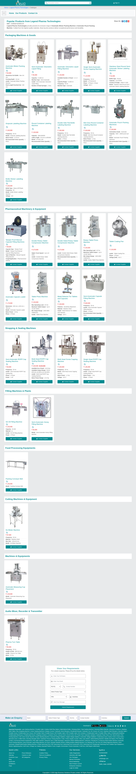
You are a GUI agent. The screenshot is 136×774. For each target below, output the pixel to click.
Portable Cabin (39, 729)
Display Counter (49, 731)
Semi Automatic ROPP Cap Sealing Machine (16, 360)
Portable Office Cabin (105, 733)
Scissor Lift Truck (98, 731)
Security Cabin (122, 731)
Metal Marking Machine (97, 738)
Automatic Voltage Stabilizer (88, 736)
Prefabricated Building (118, 733)
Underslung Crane (102, 736)
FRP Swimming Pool (56, 744)
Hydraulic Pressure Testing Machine (51, 738)
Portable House (13, 733)
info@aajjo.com (103, 758)
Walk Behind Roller (65, 729)
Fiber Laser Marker (84, 738)
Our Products (24, 13)
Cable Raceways (59, 740)
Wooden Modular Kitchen (58, 742)
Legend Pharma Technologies (19, 7)
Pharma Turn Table (13, 642)
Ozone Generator (74, 746)
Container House (52, 734)
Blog (10, 759)
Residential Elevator (76, 731)
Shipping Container (41, 734)
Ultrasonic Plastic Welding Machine (74, 740)
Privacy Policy (43, 757)
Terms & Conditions (45, 755)
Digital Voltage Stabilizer (73, 736)
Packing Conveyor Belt (14, 479)
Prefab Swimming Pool (43, 744)
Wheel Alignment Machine (110, 742)
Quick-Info (12, 761)
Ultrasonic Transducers (91, 740)
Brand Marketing (74, 761)
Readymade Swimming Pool (100, 744)
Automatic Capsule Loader (16, 297)
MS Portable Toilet (39, 733)
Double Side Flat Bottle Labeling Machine (66, 124)
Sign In (116, 2)
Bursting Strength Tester (33, 738)
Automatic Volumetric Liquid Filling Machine (67, 68)
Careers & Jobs (26, 755)
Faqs (10, 765)
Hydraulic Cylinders (90, 734)
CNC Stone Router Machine (27, 736)
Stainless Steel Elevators (110, 731)
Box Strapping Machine (23, 731)
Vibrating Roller (76, 729)
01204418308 (103, 752)
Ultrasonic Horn (49, 740)
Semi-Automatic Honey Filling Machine (40, 423)
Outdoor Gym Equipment (116, 744)
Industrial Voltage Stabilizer (57, 736)
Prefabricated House (29, 734)
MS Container (82, 733)
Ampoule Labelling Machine (16, 123)
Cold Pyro (82, 746)
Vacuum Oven (62, 734)
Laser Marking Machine (28, 729)
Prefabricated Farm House (25, 733)
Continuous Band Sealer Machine (108, 740)
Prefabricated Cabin (92, 733)
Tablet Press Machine (40, 296)
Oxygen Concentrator (62, 746)
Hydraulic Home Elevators (62, 731)
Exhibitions (12, 763)
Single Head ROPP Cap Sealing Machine (92, 360)
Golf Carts (26, 746)
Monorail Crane (13, 738)
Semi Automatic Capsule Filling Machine (92, 297)
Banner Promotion (74, 759)
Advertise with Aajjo (75, 755)
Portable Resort (49, 733)
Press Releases (26, 753)
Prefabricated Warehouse (16, 734)
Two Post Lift (98, 742)
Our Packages (73, 757)
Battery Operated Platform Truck (46, 746)
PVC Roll (118, 738)
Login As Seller (73, 767)
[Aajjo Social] (115, 725)
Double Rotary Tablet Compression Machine (40, 242)
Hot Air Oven (70, 734)
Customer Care (13, 757)
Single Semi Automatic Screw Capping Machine (92, 68)
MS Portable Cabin (60, 733)
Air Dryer (47, 742)
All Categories (26, 757)
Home (6, 7)
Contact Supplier (16, 90)
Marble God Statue (110, 738)
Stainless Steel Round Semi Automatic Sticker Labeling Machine (119, 68)
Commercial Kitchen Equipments (23, 740)
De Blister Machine (13, 530)
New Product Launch (75, 763)
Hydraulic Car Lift (87, 731)
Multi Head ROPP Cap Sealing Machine (40, 360)
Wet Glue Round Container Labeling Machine (93, 124)
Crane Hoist (120, 736)
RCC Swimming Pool (86, 744)
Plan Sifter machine (38, 740)
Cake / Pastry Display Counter (70, 738)
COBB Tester (22, 738)
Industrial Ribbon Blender (101, 729)
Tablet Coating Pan (116, 241)
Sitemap (11, 755)
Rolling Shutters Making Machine (75, 742)
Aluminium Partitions (115, 729)
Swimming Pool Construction (71, 744)
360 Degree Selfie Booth (93, 746)
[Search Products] (45, 2)
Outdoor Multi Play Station (52, 729)
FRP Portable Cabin (71, 733)
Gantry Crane (112, 736)
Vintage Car (33, 746)
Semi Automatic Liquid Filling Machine (33, 742)
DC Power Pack (79, 734)
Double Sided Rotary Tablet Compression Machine (67, 242)
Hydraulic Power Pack (103, 734)
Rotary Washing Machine (42, 736)
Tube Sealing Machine (87, 729)
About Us (11, 753)
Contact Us (36, 13)
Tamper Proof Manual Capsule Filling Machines (15, 241)
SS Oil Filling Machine (14, 422)
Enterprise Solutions (75, 765)
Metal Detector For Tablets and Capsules (67, 297)
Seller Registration (74, 753)
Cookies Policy (43, 753)
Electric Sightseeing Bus (15, 746)
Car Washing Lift (89, 742)
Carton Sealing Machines (37, 731)
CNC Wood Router (115, 734)
